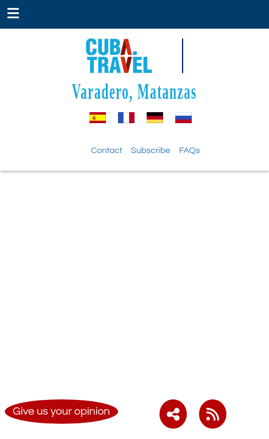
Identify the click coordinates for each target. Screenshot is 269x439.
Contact (106, 150)
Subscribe (150, 150)
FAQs (189, 150)
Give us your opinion (61, 411)
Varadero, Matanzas (134, 91)
